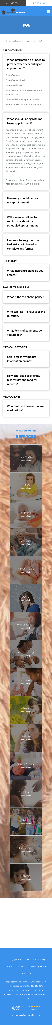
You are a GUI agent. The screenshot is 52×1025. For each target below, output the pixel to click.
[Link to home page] (22, 11)
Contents (31, 41)
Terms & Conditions (15, 966)
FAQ (40, 41)
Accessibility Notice (37, 966)
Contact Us (26, 973)
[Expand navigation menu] (48, 11)
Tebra (38, 1015)
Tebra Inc (25, 959)
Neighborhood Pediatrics (13, 41)
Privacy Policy (39, 959)
